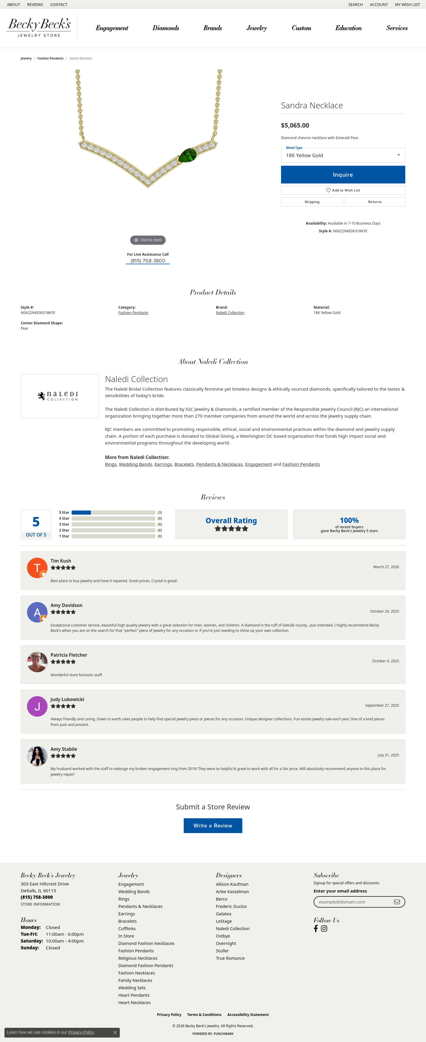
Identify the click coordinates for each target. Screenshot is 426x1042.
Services (397, 27)
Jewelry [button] (257, 27)
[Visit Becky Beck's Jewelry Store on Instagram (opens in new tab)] (324, 928)
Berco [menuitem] (221, 899)
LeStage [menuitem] (224, 921)
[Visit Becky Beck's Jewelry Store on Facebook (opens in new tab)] (316, 928)
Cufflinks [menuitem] (127, 928)
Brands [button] (213, 27)
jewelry (26, 58)
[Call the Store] (37, 897)
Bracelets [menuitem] (127, 921)
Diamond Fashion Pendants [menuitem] (145, 965)
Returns (375, 201)
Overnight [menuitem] (226, 943)
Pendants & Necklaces (219, 464)
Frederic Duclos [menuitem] (231, 906)
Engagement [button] (112, 27)
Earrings (163, 464)
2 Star (64, 530)
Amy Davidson (67, 605)
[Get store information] (40, 904)
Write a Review (212, 826)
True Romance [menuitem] (230, 958)
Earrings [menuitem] (126, 914)
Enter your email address (340, 891)
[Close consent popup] (115, 1032)
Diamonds (166, 27)
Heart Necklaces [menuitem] (134, 1002)
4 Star (64, 518)
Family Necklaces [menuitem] (135, 980)
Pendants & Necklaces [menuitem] (140, 906)
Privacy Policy (169, 1014)
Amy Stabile (64, 749)
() (160, 512)
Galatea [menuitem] (223, 914)
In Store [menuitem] (126, 936)
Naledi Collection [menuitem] (233, 928)
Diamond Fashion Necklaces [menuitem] (146, 943)
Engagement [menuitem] (131, 884)
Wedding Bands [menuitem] (134, 891)
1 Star (64, 536)
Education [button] (348, 27)
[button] (355, 4)
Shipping (312, 201)
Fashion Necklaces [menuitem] (136, 973)
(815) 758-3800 (148, 261)
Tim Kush (61, 561)
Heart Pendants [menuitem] (133, 995)
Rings (111, 464)
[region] (148, 158)
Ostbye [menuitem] (223, 936)
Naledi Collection (230, 312)
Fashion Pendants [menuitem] (136, 951)
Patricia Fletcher (69, 655)
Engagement (258, 464)
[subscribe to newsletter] (397, 902)
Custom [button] (301, 27)
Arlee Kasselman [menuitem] (232, 891)
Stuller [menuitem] (222, 951)
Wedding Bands (135, 464)
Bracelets (184, 464)
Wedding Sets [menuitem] (132, 988)
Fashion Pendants (51, 58)
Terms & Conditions (204, 1014)
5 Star (64, 512)
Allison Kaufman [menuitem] (232, 884)
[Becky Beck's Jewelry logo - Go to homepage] (40, 28)
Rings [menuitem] (123, 899)
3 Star (64, 524)
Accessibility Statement (248, 1014)
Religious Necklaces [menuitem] (138, 958)
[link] (13, 4)
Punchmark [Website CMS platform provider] (224, 1034)
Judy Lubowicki (67, 699)
